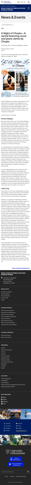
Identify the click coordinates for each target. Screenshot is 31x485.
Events (3, 399)
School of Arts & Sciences (8, 6)
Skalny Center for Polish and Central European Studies (13, 9)
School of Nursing (5, 318)
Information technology (7, 362)
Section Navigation (7, 24)
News (3, 397)
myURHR (3, 366)
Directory (3, 354)
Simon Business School (7, 320)
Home (2, 28)
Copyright (12, 476)
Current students (5, 293)
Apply (18, 2)
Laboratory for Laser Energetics (9, 324)
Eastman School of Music (7, 314)
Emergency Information (21, 476)
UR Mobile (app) (5, 358)
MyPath (3, 368)
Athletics (4, 401)
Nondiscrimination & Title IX (8, 386)
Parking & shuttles (5, 360)
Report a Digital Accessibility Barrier (21, 268)
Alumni (3, 300)
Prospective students (6, 291)
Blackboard (4, 364)
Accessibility (4, 380)
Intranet (3, 348)
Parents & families (5, 296)
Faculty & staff (4, 298)
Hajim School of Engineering (8, 312)
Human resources (5, 356)
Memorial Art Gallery (6, 337)
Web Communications (6, 350)
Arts (3, 404)
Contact (3, 352)
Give (24, 2)
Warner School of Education (8, 322)
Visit (22, 2)
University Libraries (6, 335)
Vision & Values (5, 382)
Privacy (6, 476)
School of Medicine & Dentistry (8, 316)
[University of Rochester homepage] (6, 2)
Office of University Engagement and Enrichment (13, 384)
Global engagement (6, 378)
